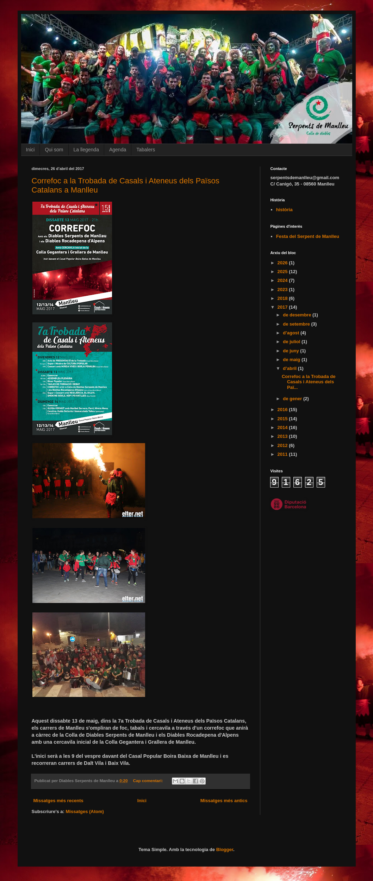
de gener (293, 398)
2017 (283, 307)
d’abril (290, 368)
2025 (283, 271)
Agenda (117, 149)
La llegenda (86, 149)
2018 (283, 298)
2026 (283, 262)
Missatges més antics (224, 800)
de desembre (297, 314)
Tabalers (145, 149)
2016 (283, 409)
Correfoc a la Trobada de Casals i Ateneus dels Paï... (308, 382)
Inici (30, 149)
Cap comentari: (148, 780)
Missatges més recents (58, 800)
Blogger (224, 849)
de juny (291, 350)
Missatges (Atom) (85, 811)
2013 (283, 436)
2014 (283, 427)
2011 (283, 454)
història (284, 209)
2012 (283, 445)
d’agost (291, 332)
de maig (292, 359)
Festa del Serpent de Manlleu (307, 236)
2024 (283, 280)
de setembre (297, 324)
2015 (283, 418)
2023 (283, 289)
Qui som (54, 149)
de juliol (292, 341)
